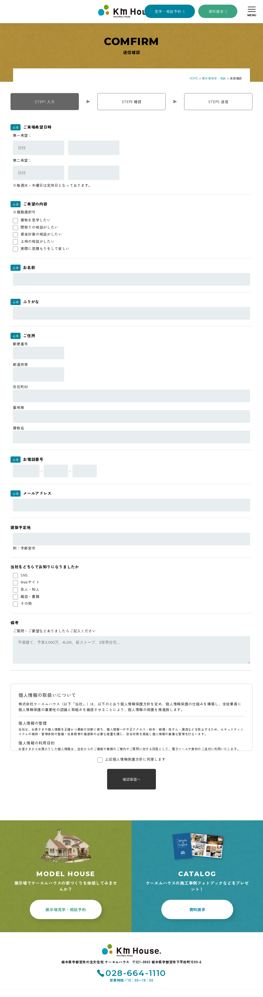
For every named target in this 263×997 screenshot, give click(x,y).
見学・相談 (168, 11)
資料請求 (216, 11)
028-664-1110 (136, 973)
